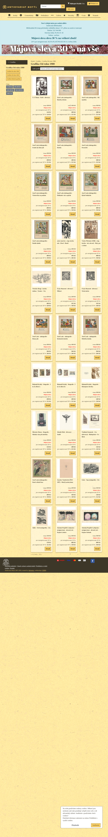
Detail (48, 118)
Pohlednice (44, 15)
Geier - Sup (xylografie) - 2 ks (90, 480)
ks (76, 3)
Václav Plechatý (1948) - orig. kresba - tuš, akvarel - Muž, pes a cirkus (91, 243)
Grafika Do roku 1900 (13, 71)
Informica (31, 570)
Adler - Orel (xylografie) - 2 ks (41, 528)
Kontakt (95, 15)
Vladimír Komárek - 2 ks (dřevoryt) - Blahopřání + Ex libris (90, 434)
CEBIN (44, 570)
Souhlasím (95, 825)
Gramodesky (28, 15)
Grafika (38, 61)
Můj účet (71, 9)
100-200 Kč (17, 87)
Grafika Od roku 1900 (13, 75)
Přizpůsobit (75, 825)
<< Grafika (11, 62)
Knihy (14, 15)
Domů (33, 61)
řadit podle (36, 69)
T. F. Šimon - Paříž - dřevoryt (41, 97)
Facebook (93, 561)
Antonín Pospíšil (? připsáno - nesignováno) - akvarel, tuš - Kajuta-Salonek (91, 530)
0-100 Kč (9, 87)
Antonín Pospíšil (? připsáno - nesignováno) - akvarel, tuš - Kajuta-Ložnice (66, 530)
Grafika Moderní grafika (13, 79)
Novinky (70, 15)
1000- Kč (9, 93)
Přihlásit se (93, 3)
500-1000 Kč (19, 90)
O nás (83, 15)
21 (40, 554)
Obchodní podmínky (10, 566)
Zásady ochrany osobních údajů (26, 566)
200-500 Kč (10, 90)
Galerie (58, 15)
